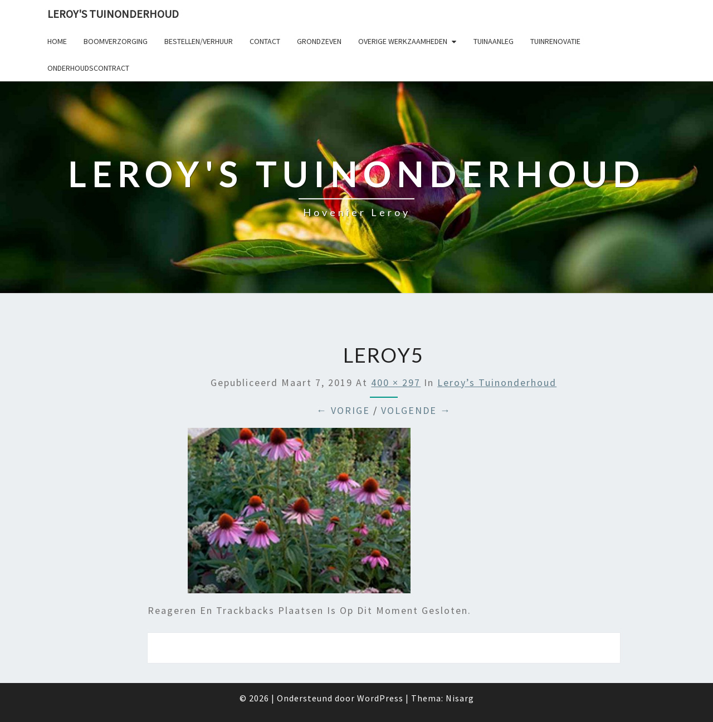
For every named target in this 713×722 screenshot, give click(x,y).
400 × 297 (396, 382)
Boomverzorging (116, 41)
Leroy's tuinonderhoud (113, 14)
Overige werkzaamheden (402, 41)
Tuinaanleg (493, 41)
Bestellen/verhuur (198, 41)
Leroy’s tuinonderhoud (496, 382)
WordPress (380, 698)
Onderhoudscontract (88, 68)
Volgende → (416, 410)
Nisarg (460, 698)
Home (57, 41)
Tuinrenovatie (555, 41)
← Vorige (343, 410)
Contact (265, 41)
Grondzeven (319, 41)
